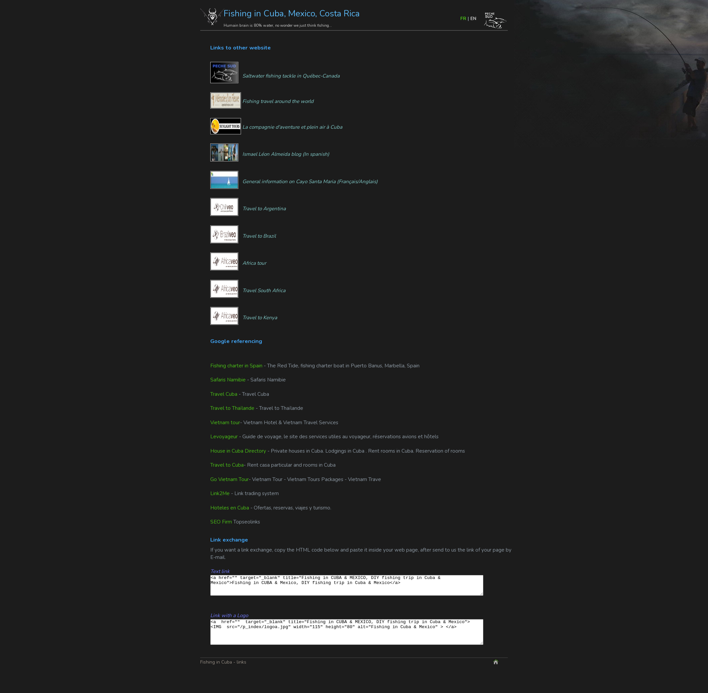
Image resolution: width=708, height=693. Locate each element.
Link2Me (220, 493)
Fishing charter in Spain (236, 365)
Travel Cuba (223, 394)
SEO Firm (221, 521)
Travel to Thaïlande (232, 408)
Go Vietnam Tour (229, 479)
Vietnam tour (225, 422)
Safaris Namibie (228, 379)
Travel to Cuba (227, 465)
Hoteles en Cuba (229, 507)
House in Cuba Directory (238, 451)
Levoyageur (224, 436)
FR (463, 18)
